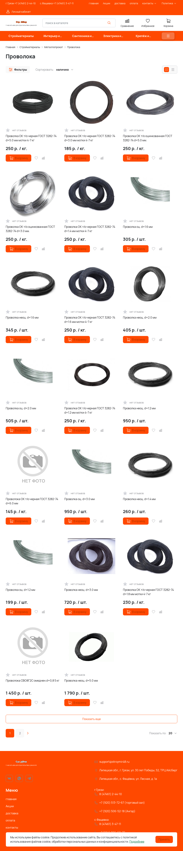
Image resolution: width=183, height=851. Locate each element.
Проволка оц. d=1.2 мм (20, 590)
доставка (12, 813)
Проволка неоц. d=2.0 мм (140, 317)
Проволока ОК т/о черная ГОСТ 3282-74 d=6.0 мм (32, 501)
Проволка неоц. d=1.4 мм (139, 499)
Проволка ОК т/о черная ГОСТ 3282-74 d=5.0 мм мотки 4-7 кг (31, 138)
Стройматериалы (30, 47)
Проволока (73, 47)
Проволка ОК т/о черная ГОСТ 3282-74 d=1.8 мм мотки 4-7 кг (148, 592)
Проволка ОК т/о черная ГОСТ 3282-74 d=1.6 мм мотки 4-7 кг (89, 320)
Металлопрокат (53, 47)
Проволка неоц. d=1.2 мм (139, 408)
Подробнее (136, 842)
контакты (12, 827)
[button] (18, 69)
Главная (10, 47)
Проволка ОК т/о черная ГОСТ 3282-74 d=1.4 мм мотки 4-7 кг (89, 229)
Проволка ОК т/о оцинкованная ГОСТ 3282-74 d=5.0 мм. (147, 138)
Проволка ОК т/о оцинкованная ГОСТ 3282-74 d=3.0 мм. (30, 229)
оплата (10, 820)
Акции (10, 806)
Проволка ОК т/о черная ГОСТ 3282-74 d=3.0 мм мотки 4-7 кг (89, 138)
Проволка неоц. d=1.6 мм (22, 317)
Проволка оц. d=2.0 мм (21, 408)
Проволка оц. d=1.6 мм (138, 227)
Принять (164, 839)
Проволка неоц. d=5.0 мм (81, 680)
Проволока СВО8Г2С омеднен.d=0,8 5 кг (32, 680)
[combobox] (78, 23)
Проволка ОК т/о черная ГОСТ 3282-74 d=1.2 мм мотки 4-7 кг (89, 410)
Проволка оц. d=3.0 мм (79, 499)
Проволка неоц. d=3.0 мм (81, 590)
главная (11, 799)
